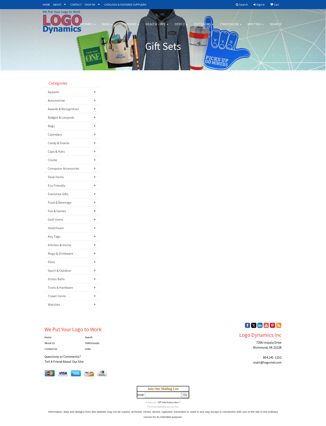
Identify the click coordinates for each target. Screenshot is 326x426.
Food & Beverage (60, 202)
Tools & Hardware (60, 287)
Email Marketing (158, 407)
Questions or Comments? (62, 356)
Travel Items (57, 296)
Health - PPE (157, 27)
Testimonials (92, 343)
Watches (54, 304)
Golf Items (55, 219)
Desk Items (56, 177)
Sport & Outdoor (59, 270)
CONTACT (76, 4)
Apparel (88, 27)
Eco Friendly (56, 185)
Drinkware (129, 27)
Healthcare (56, 228)
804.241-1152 (272, 357)
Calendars (55, 134)
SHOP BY (90, 4)
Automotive (56, 100)
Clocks (52, 160)
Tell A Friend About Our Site (64, 361)
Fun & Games (57, 211)
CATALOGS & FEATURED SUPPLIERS (125, 4)
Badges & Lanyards (61, 117)
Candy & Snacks (58, 143)
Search (276, 27)
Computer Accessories (63, 168)
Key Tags (54, 236)
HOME (46, 4)
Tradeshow (230, 27)
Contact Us (50, 349)
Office (181, 27)
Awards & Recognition (63, 109)
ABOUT (57, 4)
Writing (256, 27)
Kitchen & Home (59, 245)
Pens (51, 262)
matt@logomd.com (267, 362)
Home (47, 337)
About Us (49, 343)
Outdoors (204, 27)
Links (88, 349)
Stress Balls (56, 279)
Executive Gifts (58, 194)
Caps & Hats (56, 151)
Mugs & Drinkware (60, 253)
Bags (107, 27)
